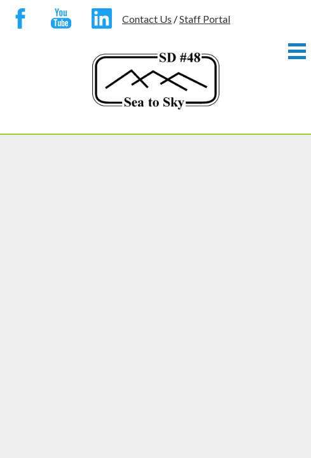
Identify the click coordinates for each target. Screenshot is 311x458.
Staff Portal (204, 19)
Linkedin (101, 21)
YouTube (61, 21)
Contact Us (147, 19)
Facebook (20, 21)
